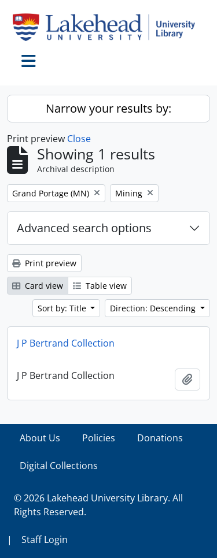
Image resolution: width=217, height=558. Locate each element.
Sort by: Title (63, 308)
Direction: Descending (154, 308)
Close (79, 138)
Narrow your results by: (108, 108)
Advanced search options (84, 228)
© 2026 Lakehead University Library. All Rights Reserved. (98, 505)
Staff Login (44, 539)
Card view (37, 285)
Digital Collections (59, 465)
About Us (40, 437)
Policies (98, 437)
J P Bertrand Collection (66, 343)
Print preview (44, 263)
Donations (160, 437)
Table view (100, 285)
